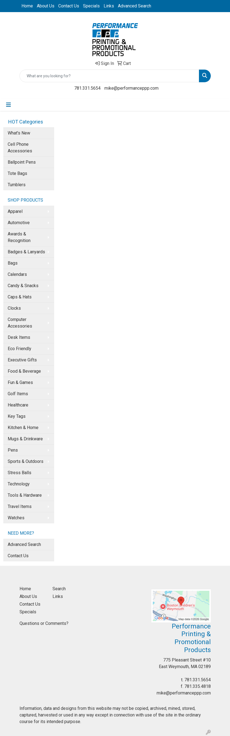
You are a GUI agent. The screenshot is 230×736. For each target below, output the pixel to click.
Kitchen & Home (23, 427)
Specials (91, 6)
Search (59, 588)
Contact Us (68, 6)
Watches (16, 517)
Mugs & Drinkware (25, 438)
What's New (19, 133)
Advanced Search (134, 6)
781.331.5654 (87, 88)
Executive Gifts (22, 359)
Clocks (14, 308)
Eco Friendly (19, 348)
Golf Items (18, 393)
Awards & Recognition (19, 237)
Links (109, 6)
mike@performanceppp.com (131, 88)
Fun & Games (20, 382)
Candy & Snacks (23, 285)
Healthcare (18, 405)
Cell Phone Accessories (20, 147)
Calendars (17, 274)
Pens (13, 450)
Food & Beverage (24, 371)
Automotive (19, 222)
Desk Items (19, 337)
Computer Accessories (20, 323)
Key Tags (17, 416)
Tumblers (17, 184)
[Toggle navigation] (8, 105)
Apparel (15, 211)
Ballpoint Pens (22, 162)
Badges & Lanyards (26, 251)
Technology (19, 484)
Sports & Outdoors (25, 461)
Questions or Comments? (44, 623)
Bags (13, 263)
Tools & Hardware (25, 495)
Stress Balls (19, 472)
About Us (45, 6)
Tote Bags (17, 173)
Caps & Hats (20, 297)
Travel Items (20, 506)
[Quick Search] (109, 76)
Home (27, 6)
